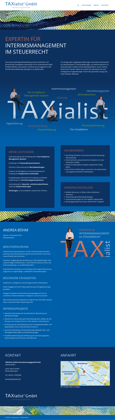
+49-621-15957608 (14, 375)
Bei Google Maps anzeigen (70, 387)
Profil (96, 5)
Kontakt (105, 5)
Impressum (15, 417)
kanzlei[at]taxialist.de (13, 379)
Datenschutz (24, 417)
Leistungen (86, 5)
